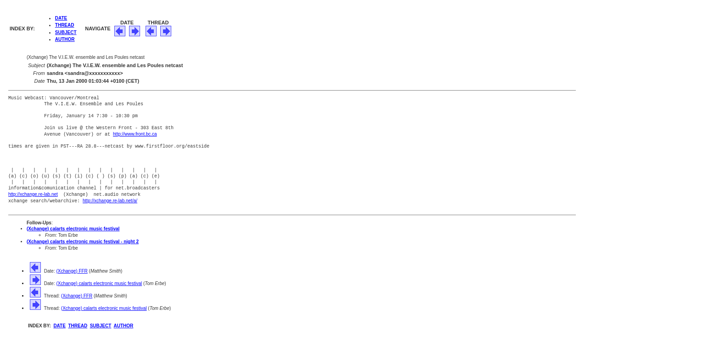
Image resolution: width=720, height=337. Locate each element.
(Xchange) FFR (71, 269)
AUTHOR (65, 39)
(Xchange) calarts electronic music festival (73, 227)
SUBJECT (66, 32)
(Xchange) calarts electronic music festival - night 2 (83, 240)
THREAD (64, 25)
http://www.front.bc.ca (135, 134)
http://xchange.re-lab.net (33, 193)
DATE (61, 18)
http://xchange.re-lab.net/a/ (110, 199)
